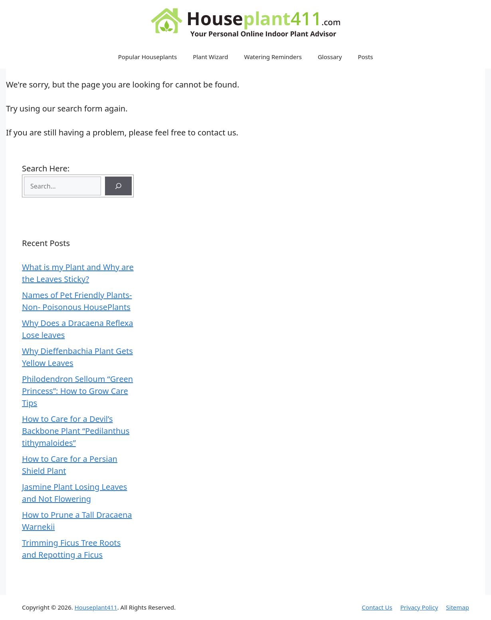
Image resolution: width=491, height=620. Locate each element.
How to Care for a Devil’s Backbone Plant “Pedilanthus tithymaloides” (75, 430)
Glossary (330, 57)
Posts (365, 57)
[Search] (118, 186)
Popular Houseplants (147, 57)
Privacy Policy (419, 607)
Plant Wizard (210, 57)
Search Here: (45, 168)
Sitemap (457, 607)
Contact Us (377, 607)
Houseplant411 (96, 607)
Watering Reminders (273, 57)
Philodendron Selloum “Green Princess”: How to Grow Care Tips (77, 391)
